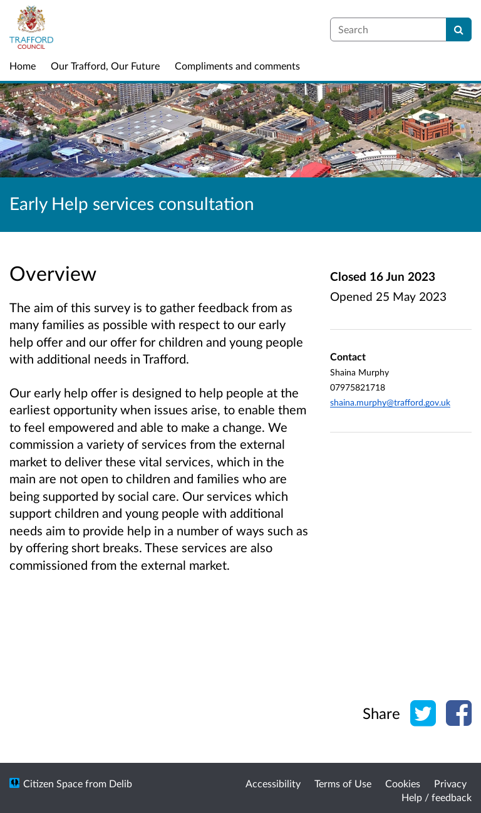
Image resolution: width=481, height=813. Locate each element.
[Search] (459, 29)
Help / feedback (436, 797)
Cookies (402, 783)
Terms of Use (342, 783)
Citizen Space (53, 783)
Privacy (450, 783)
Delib (120, 783)
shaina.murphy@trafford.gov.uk (390, 402)
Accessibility (273, 783)
